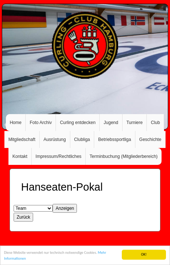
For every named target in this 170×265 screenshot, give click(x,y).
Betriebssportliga (114, 139)
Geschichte (150, 139)
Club (155, 122)
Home (15, 122)
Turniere (134, 122)
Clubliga (82, 139)
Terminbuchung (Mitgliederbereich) (124, 156)
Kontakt (20, 156)
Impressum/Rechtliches (59, 156)
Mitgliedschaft (21, 139)
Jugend (111, 122)
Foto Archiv (41, 122)
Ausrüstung (54, 139)
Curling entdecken (78, 122)
